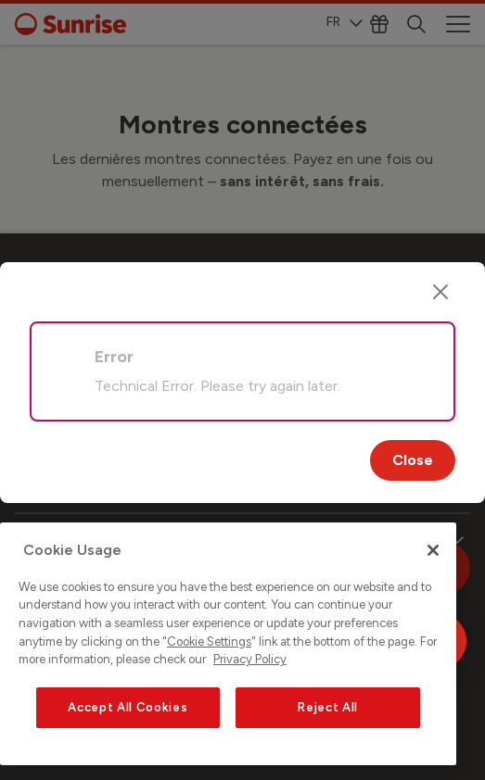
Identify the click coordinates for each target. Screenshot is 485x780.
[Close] (440, 292)
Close (412, 460)
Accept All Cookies (127, 707)
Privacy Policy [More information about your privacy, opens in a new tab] (250, 659)
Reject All (328, 707)
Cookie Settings (209, 641)
